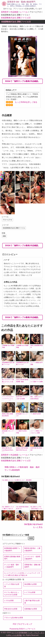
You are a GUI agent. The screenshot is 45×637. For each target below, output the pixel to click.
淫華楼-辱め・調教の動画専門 (32, 566)
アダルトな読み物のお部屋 (13, 617)
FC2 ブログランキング (22, 624)
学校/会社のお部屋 (10, 609)
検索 (31, 538)
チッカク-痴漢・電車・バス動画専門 (12, 566)
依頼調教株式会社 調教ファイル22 (15, 18)
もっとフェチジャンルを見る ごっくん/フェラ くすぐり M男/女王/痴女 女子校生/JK (22, 574)
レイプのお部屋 (29, 592)
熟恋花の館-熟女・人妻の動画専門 (32, 549)
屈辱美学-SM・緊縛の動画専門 (21, 2)
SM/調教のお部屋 (30, 584)
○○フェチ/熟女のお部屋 (11, 585)
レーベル (24, 12)
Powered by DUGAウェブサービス (22, 629)
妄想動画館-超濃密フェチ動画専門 (12, 549)
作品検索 (14, 12)
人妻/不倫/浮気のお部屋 (32, 602)
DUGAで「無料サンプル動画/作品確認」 (22, 81)
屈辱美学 (5, 12)
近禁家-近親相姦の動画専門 (12, 558)
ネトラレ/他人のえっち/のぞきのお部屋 (11, 593)
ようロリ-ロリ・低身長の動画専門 (32, 558)
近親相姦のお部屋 (30, 609)
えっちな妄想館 (16, 635)
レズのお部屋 (9, 600)
